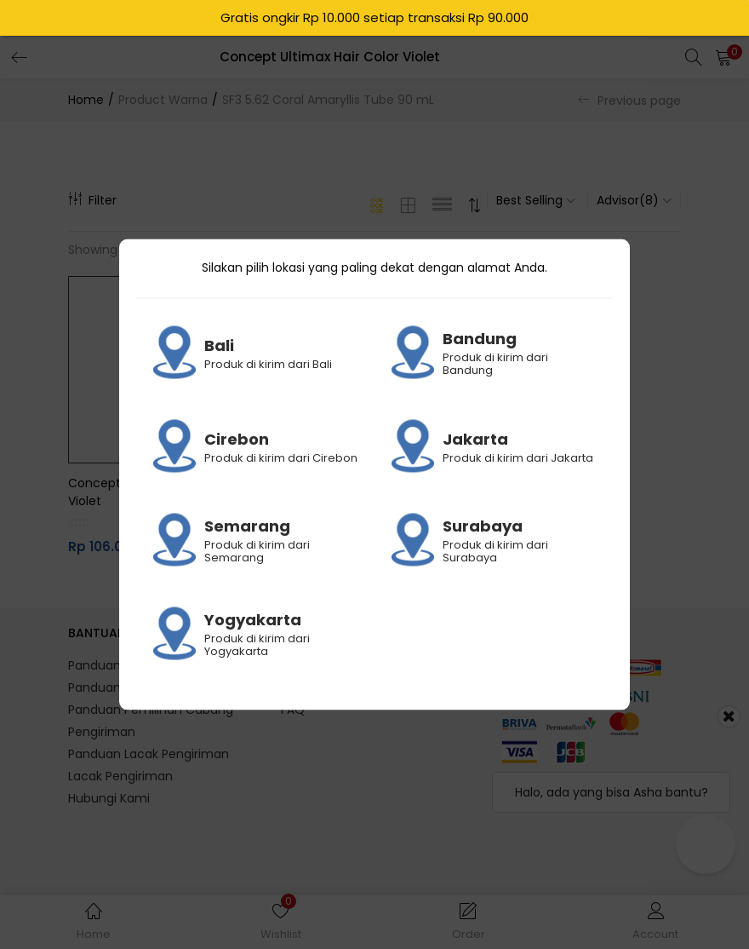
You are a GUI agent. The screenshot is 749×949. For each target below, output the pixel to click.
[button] (723, 57)
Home (86, 99)
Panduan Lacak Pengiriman (148, 753)
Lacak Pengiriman (120, 776)
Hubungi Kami (109, 798)
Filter (92, 200)
